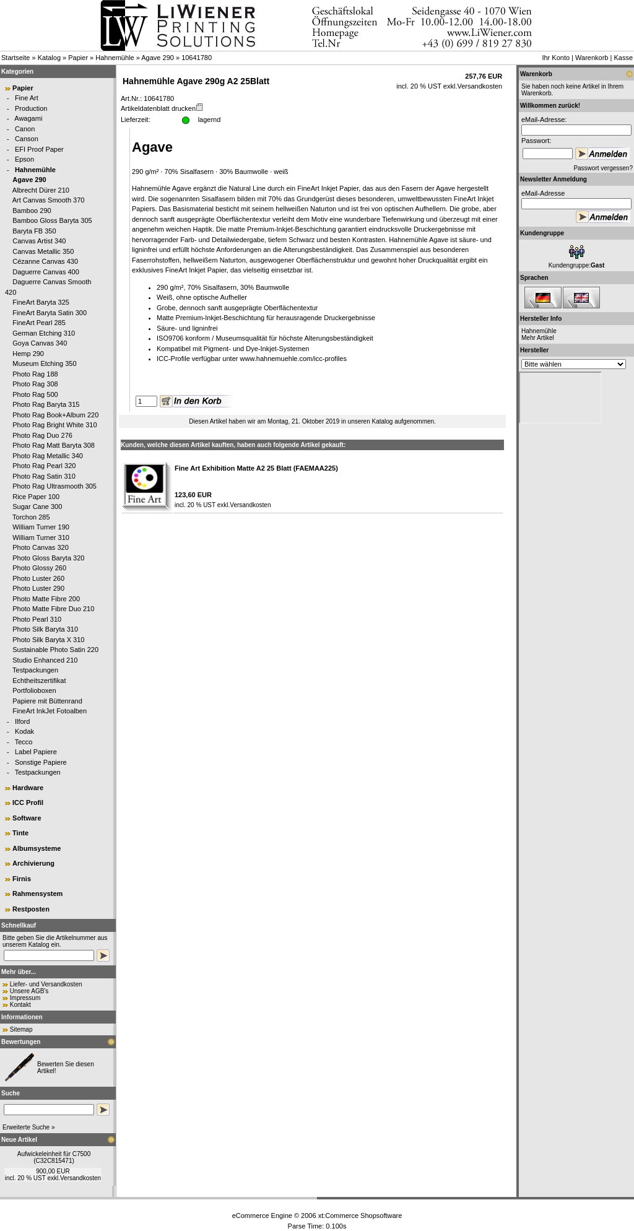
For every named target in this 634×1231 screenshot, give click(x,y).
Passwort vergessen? (603, 168)
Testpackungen (35, 670)
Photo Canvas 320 (40, 547)
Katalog (49, 57)
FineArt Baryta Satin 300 (49, 312)
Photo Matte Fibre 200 (46, 598)
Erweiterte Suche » (28, 1127)
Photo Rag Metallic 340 (47, 455)
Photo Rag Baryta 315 (45, 404)
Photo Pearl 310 (36, 619)
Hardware (27, 787)
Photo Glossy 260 (39, 568)
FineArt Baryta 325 (40, 302)
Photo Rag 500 (35, 394)
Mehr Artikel (537, 337)
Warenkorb (591, 57)
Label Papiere (36, 751)
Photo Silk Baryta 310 (45, 629)
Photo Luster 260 (38, 578)
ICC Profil (27, 802)
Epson (24, 159)
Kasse (623, 57)
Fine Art (26, 98)
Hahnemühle (114, 57)
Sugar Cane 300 (37, 506)
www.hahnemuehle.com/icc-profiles (293, 358)
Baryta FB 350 (34, 231)
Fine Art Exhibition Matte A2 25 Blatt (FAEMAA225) (256, 468)
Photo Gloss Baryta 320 (48, 558)
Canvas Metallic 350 (43, 251)
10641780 (196, 57)
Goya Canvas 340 (39, 343)
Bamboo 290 (31, 210)
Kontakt (20, 1004)
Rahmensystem (37, 893)
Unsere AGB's (29, 991)
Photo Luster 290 (38, 588)
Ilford (22, 721)
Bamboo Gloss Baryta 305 (52, 220)
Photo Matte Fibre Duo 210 (53, 608)
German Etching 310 (43, 333)
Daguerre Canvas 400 (45, 272)
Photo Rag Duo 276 (42, 435)
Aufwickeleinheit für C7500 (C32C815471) (53, 1157)
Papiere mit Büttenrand (47, 701)
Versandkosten (80, 1178)
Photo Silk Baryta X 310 (48, 639)
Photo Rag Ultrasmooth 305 (54, 486)
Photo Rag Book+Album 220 (55, 415)
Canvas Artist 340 (39, 241)
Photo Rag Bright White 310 (54, 424)
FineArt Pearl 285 (39, 322)
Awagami (28, 118)
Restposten (31, 909)
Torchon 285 (31, 517)
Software (26, 818)
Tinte (20, 833)
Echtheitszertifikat (39, 680)
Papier (78, 57)
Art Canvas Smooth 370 (48, 200)
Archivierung (33, 863)
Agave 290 (157, 57)
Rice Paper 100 (35, 496)
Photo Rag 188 (35, 374)
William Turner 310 (40, 537)
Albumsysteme (36, 848)
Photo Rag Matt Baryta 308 (53, 445)
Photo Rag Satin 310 (44, 476)
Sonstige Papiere (41, 762)
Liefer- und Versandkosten (46, 984)
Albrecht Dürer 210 (40, 190)
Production (31, 108)
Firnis (21, 878)
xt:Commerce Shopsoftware (360, 1215)
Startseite (15, 57)
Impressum (25, 997)
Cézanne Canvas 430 (45, 261)
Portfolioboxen (34, 690)
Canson (26, 138)
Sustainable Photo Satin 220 (55, 649)
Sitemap (21, 1029)
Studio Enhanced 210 (44, 660)
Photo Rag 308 (35, 384)
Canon (25, 129)
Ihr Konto (556, 57)
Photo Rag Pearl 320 (44, 465)
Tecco (24, 742)
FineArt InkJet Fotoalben (49, 711)
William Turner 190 (40, 527)
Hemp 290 (28, 353)
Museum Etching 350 (44, 363)
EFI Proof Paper (39, 149)
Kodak (24, 731)
